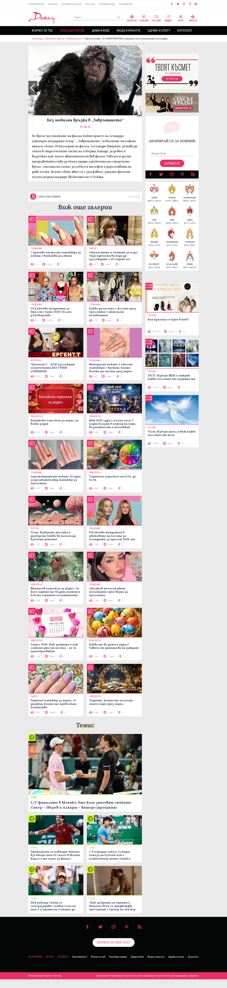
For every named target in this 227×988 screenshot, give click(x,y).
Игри (180, 18)
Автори (50, 956)
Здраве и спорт (158, 30)
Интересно (74, 38)
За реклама (35, 956)
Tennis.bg (90, 4)
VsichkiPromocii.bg (71, 4)
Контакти (63, 956)
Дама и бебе (101, 30)
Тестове (156, 18)
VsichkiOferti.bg (36, 4)
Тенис (85, 725)
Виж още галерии (85, 207)
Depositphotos (79, 956)
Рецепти (132, 18)
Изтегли (172, 78)
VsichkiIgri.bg (125, 4)
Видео (168, 18)
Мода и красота (128, 30)
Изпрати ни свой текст (113, 942)
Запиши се (172, 163)
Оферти (193, 18)
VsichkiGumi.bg (107, 4)
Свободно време (72, 30)
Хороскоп (184, 30)
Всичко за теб (42, 30)
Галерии (143, 18)
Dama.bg (52, 4)
